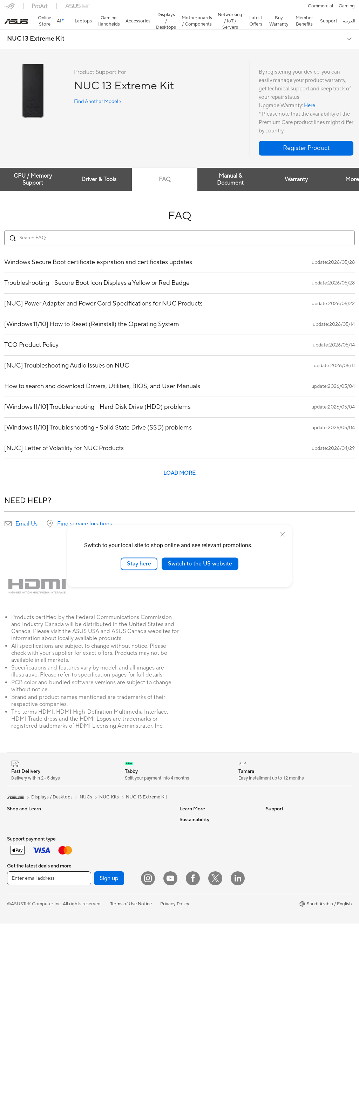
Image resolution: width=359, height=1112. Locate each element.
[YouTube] (170, 1066)
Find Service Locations (203, 965)
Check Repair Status (201, 954)
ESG (270, 912)
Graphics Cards (108, 870)
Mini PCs (101, 828)
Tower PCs (103, 807)
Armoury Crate (195, 839)
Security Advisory (198, 923)
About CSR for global (288, 839)
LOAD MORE (179, 461)
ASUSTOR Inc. (281, 860)
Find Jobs (276, 881)
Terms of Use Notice (131, 1092)
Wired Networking (111, 986)
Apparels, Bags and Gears (33, 913)
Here (309, 93)
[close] (282, 534)
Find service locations (84, 511)
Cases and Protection (29, 966)
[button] (9, 8)
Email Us (26, 511)
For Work (16, 828)
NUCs (98, 818)
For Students (20, 849)
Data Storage (106, 923)
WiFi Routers (105, 965)
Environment (279, 923)
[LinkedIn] (238, 1066)
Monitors (16, 987)
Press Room (278, 849)
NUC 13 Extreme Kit (36, 26)
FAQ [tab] (165, 167)
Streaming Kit (21, 955)
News (271, 818)
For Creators (20, 839)
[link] (179, 8)
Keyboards (18, 924)
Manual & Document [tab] (230, 167)
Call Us (187, 912)
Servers (100, 997)
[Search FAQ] (179, 225)
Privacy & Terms (196, 881)
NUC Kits (109, 785)
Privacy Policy (174, 1092)
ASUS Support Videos (202, 933)
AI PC (185, 828)
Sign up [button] (109, 1066)
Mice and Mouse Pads (29, 934)
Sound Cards (105, 902)
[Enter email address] (49, 1067)
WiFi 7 (98, 944)
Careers (274, 891)
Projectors (18, 998)
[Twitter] (215, 1066)
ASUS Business (195, 818)
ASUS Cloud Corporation (292, 870)
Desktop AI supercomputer (120, 1007)
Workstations (106, 839)
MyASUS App (194, 944)
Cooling (100, 881)
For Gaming (19, 860)
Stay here (139, 563)
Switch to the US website (200, 563)
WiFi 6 (98, 955)
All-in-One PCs (22, 1008)
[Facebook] (193, 1066)
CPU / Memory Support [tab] (33, 167)
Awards (274, 828)
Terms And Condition (201, 870)
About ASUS (279, 807)
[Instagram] (148, 1066)
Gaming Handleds (25, 892)
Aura (184, 849)
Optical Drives (107, 912)
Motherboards (107, 860)
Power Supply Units (112, 891)
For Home (17, 818)
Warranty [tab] (296, 167)
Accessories (19, 870)
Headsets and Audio (28, 945)
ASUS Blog (191, 807)
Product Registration (201, 891)
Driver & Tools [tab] (98, 167)
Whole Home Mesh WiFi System (125, 976)
